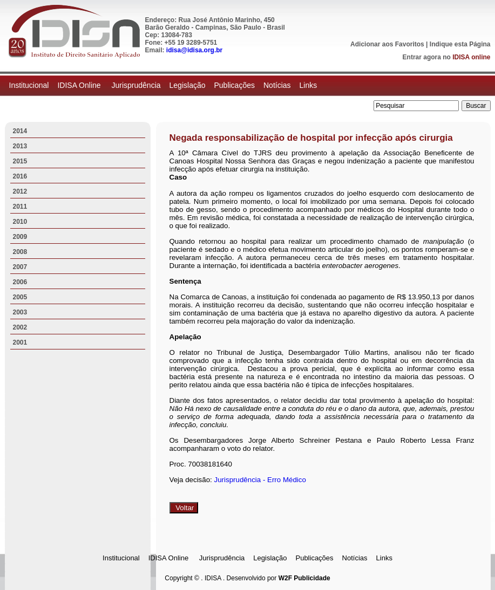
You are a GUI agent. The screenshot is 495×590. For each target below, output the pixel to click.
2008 (20, 252)
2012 (20, 191)
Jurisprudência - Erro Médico (260, 480)
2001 (20, 342)
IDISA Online (80, 85)
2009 (20, 237)
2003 (20, 312)
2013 (20, 146)
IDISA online (471, 57)
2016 (20, 176)
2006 (20, 282)
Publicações (234, 85)
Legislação (187, 85)
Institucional (29, 85)
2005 (20, 297)
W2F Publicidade (304, 578)
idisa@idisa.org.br (194, 50)
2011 (20, 206)
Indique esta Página (460, 44)
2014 (20, 131)
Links (308, 85)
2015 (20, 161)
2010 (20, 221)
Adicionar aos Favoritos (387, 44)
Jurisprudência (135, 85)
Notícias (277, 85)
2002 (20, 327)
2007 (20, 267)
